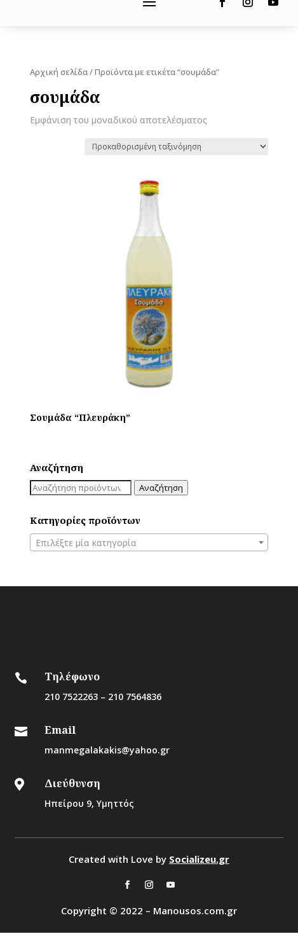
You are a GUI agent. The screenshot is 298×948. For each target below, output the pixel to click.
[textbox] (149, 543)
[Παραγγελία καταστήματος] (176, 146)
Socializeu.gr (199, 859)
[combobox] (149, 542)
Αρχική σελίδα (59, 72)
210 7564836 (134, 696)
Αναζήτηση (161, 487)
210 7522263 (71, 696)
